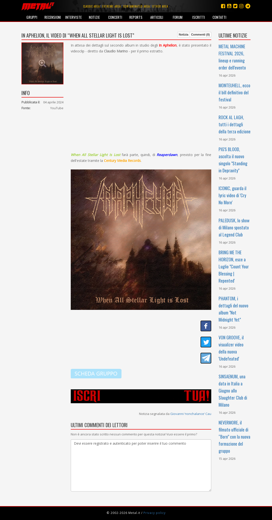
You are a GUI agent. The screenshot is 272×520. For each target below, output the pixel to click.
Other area (160, 6)
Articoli (156, 17)
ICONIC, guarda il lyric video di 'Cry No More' (232, 195)
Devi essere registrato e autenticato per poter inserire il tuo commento (141, 465)
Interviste (73, 17)
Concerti (115, 17)
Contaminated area (136, 6)
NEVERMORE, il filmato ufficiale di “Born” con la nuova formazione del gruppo (234, 436)
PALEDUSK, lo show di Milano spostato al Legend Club (234, 227)
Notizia (183, 34)
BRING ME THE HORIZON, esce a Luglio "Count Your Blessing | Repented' (234, 266)
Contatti (219, 17)
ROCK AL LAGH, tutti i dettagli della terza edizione (235, 124)
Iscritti (198, 17)
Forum (177, 17)
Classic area (91, 6)
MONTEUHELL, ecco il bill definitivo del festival (234, 92)
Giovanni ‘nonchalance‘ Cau (190, 414)
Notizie (94, 17)
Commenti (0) (200, 34)
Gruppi (31, 17)
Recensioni (52, 17)
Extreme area (111, 6)
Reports (135, 17)
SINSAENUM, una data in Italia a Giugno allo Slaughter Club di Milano (233, 390)
